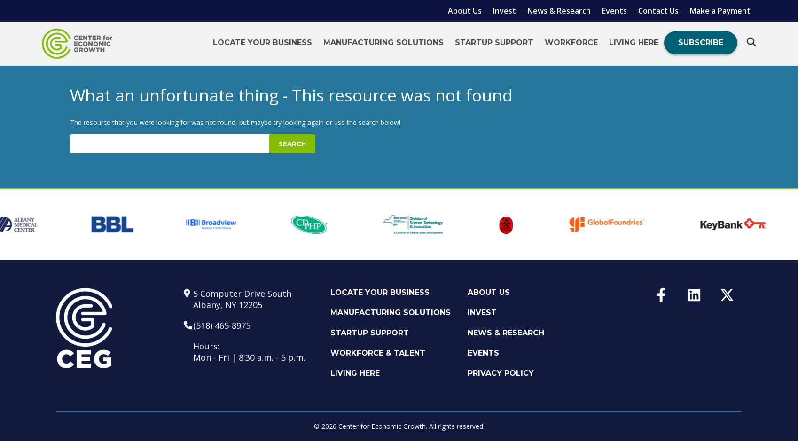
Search (292, 143)
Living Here (633, 42)
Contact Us (658, 11)
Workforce (571, 42)
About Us (465, 11)
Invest (504, 11)
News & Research (559, 11)
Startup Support (494, 42)
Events (614, 11)
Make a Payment (720, 11)
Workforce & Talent (377, 352)
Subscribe (700, 42)
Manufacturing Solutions (383, 42)
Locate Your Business (262, 42)
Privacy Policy (501, 373)
